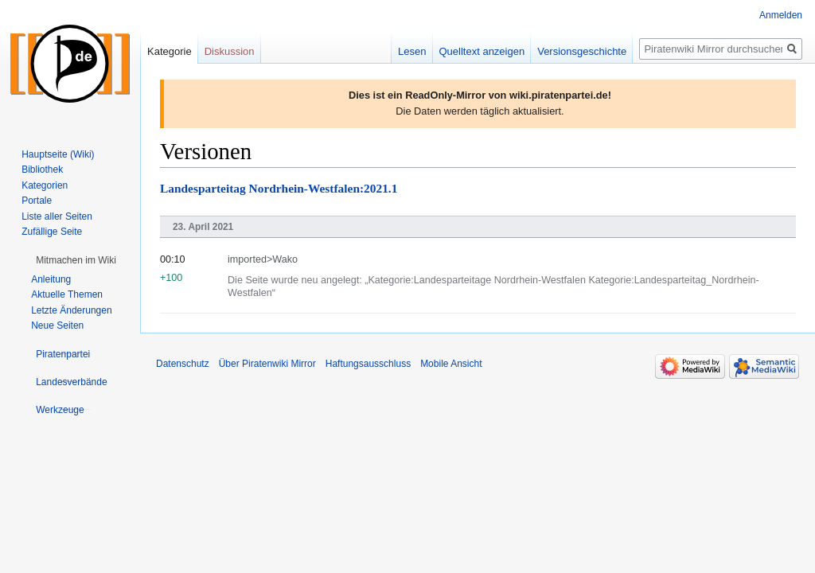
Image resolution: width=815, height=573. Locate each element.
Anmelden (780, 15)
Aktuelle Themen (67, 294)
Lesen (412, 51)
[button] (76, 260)
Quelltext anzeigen (482, 51)
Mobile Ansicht (451, 363)
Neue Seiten (57, 325)
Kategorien (44, 185)
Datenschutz (182, 363)
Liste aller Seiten (56, 216)
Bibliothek (42, 169)
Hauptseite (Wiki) (57, 154)
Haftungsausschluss (368, 363)
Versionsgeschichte (581, 51)
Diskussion (230, 51)
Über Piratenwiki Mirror (267, 363)
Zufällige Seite (51, 231)
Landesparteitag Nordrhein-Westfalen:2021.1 (278, 188)
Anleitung (51, 279)
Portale (36, 200)
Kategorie (169, 51)
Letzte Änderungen (71, 310)
